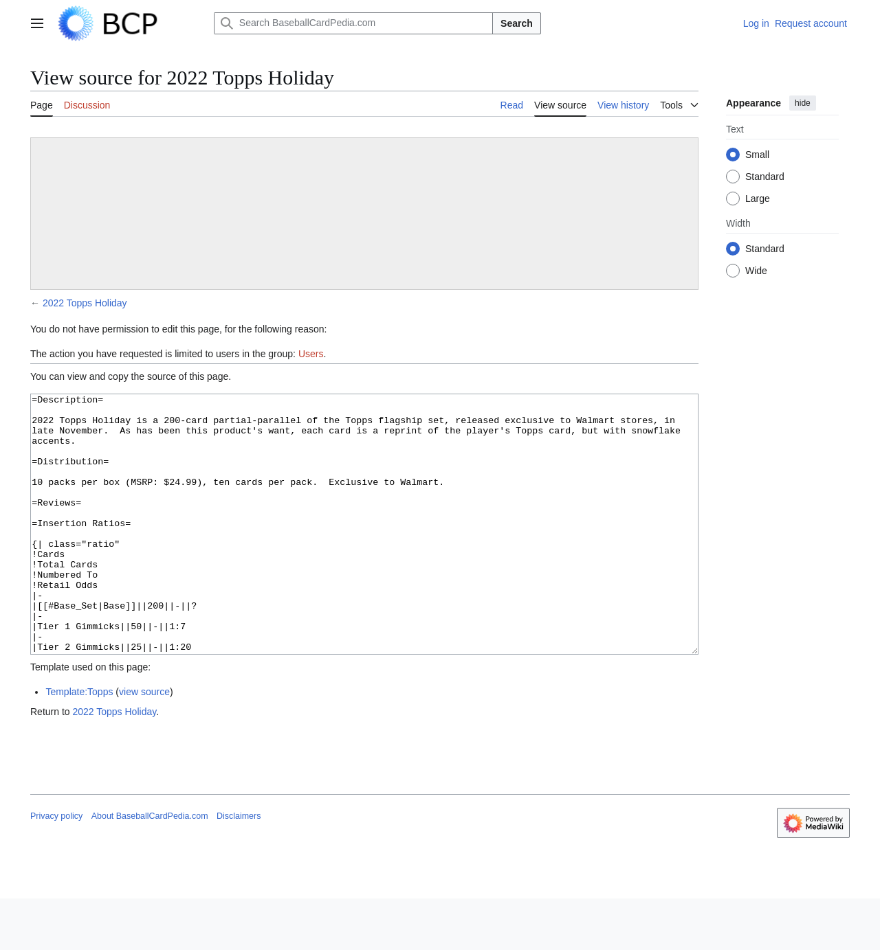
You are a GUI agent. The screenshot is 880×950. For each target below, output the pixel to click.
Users (311, 353)
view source (144, 743)
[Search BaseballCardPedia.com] (353, 23)
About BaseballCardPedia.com (149, 867)
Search (516, 23)
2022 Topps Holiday (85, 302)
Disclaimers (239, 867)
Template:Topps (79, 743)
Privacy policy (56, 867)
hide (803, 103)
